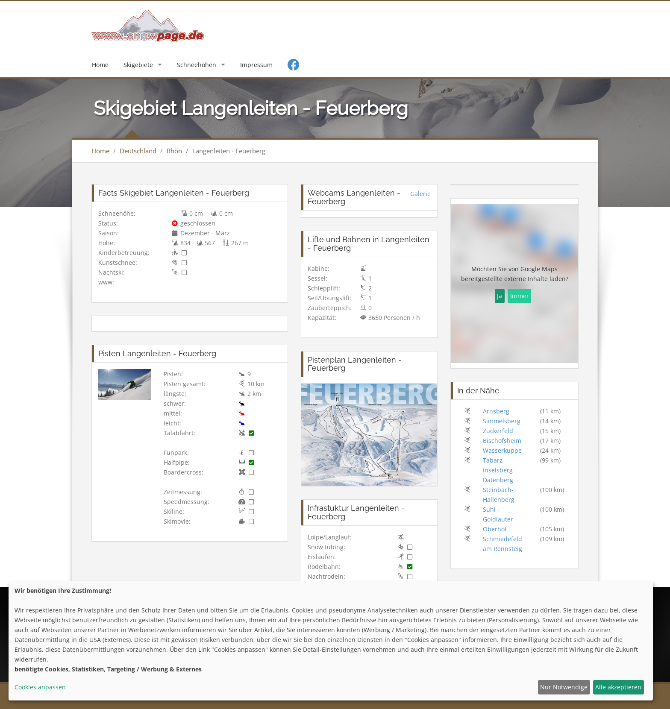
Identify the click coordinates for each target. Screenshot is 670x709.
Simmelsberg (501, 421)
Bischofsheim (502, 441)
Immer (519, 296)
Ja (499, 296)
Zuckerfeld (498, 431)
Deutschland (138, 150)
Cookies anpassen (40, 687)
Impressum (256, 65)
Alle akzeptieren (618, 687)
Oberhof (495, 529)
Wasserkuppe (502, 450)
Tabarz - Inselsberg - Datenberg (500, 470)
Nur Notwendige (564, 687)
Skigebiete (138, 65)
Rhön (174, 150)
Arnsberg (496, 411)
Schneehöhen (196, 65)
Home (100, 65)
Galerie (420, 194)
